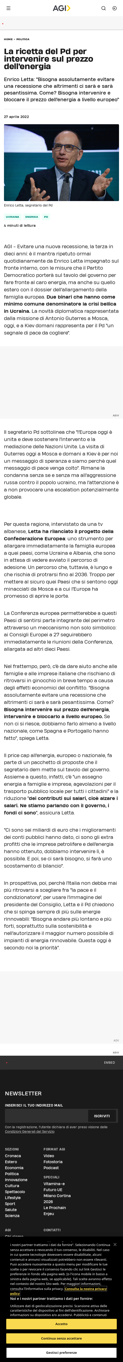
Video (49, 1155)
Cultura (12, 1185)
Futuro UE (53, 1189)
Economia (14, 1167)
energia (31, 217)
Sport (10, 1203)
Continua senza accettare (61, 1338)
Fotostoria (53, 1161)
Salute (11, 1209)
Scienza (12, 1215)
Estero (11, 1161)
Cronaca (13, 1155)
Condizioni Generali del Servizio (30, 1132)
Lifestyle (13, 1197)
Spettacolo (15, 1191)
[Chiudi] (115, 1244)
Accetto (62, 1324)
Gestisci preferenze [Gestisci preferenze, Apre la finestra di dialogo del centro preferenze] (61, 1352)
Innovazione (16, 1179)
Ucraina (12, 217)
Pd (46, 217)
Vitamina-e (54, 1183)
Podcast (51, 1167)
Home (8, 39)
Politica (23, 39)
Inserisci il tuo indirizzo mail (34, 1105)
